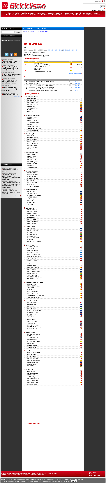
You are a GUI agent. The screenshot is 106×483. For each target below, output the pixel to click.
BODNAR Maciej (32, 173)
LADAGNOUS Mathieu (33, 215)
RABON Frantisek (32, 292)
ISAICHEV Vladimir (32, 252)
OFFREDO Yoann (32, 217)
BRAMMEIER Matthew (33, 286)
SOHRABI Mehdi (32, 275)
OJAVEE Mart (31, 203)
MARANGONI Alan (32, 178)
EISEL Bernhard (32, 340)
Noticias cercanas (28, 13)
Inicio (9, 13)
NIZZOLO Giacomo (32, 358)
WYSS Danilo (31, 149)
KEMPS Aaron (31, 201)
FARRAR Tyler (38, 66)
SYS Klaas (30, 165)
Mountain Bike (57, 15)
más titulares (16, 196)
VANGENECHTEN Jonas (34, 277)
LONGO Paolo (31, 176)
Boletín (96, 13)
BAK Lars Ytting (31, 265)
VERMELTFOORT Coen (34, 128)
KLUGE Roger (31, 106)
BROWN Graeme (32, 117)
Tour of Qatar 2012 (42, 32)
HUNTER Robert (32, 236)
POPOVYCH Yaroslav (33, 360)
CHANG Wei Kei (32, 321)
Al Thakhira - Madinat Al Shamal (45, 87)
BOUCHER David (32, 210)
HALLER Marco (31, 249)
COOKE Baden (31, 304)
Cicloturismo (45, 15)
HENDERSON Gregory (33, 271)
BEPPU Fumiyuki (32, 302)
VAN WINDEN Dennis (33, 126)
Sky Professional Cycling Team (42, 71)
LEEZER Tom (31, 119)
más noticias (17, 96)
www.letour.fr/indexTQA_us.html (40, 56)
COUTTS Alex (31, 323)
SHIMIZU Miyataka (32, 162)
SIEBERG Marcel (32, 273)
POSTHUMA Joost (32, 362)
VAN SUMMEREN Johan (34, 242)
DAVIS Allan (30, 306)
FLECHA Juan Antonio (40, 70)
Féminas (24, 15)
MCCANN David (32, 329)
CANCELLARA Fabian (33, 352)
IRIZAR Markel (31, 356)
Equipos (59, 13)
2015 (76, 50)
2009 (53, 50)
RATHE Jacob (31, 240)
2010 (56, 50)
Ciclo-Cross (34, 15)
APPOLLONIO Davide (33, 334)
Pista (17, 15)
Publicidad (78, 474)
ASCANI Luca (31, 371)
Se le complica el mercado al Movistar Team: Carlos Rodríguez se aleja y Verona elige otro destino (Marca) (11, 185)
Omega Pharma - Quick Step (42, 65)
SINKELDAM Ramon (33, 108)
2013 (68, 50)
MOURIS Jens (31, 314)
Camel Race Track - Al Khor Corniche (46, 89)
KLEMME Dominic (32, 104)
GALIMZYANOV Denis (33, 247)
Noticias (16, 13)
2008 (49, 50)
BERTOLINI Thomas (33, 375)
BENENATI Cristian (32, 373)
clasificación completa (75, 73)
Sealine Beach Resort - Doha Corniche (47, 91)
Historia (97, 15)
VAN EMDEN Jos (32, 124)
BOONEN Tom (38, 63)
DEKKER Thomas (32, 230)
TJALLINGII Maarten (33, 123)
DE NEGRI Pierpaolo (33, 379)
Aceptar (74, 481)
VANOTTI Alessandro (33, 186)
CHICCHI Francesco (33, 288)
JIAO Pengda (31, 199)
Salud (75, 15)
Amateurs (9, 15)
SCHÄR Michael (32, 147)
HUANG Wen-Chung (33, 325)
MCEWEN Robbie (32, 312)
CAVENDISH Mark (32, 338)
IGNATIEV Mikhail (32, 251)
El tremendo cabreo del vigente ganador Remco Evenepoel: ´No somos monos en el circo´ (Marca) (11, 177)
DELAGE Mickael (32, 212)
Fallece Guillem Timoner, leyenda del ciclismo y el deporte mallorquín (11, 192)
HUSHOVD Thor (32, 139)
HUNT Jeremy (31, 343)
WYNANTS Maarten (33, 130)
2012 (64, 50)
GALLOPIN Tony (32, 354)
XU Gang (30, 204)
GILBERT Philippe (32, 137)
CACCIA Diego (31, 377)
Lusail (37, 83)
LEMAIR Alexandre (32, 158)
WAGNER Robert (32, 366)
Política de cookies (94, 475)
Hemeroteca (41, 13)
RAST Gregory (31, 364)
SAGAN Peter (31, 184)
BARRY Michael (32, 336)
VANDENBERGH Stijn (33, 297)
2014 (72, 50)
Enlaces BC (87, 13)
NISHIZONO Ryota (32, 160)
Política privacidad (94, 474)
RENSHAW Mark (32, 121)
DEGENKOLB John (32, 102)
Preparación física (85, 15)
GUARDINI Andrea (32, 381)
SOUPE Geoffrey (32, 223)
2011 (60, 50)
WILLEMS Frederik (32, 279)
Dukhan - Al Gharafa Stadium (44, 85)
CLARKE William (32, 193)
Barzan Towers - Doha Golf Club (45, 82)
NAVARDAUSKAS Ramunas (35, 238)
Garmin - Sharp (38, 68)
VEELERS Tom (31, 112)
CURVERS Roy (31, 98)
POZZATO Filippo (32, 384)
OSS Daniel (30, 180)
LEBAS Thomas (31, 156)
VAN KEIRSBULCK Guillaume (36, 295)
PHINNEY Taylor (32, 145)
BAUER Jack (31, 228)
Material (78, 13)
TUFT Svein (30, 316)
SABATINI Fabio (32, 182)
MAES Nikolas (31, 290)
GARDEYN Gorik (32, 197)
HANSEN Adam (31, 269)
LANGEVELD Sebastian (34, 310)
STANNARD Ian (31, 347)
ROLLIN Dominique (32, 221)
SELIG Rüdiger (31, 258)
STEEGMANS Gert (32, 293)
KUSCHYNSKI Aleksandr (34, 256)
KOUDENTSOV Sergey (34, 327)
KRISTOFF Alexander (33, 254)
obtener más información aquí (61, 481)
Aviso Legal (92, 472)
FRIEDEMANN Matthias (34, 195)
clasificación (78, 81)
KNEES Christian (32, 345)
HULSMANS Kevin (32, 382)
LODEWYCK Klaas (32, 143)
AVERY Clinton (31, 191)
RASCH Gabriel (31, 219)
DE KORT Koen (31, 100)
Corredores (69, 13)
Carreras (51, 13)
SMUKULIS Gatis (32, 260)
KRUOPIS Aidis (31, 308)
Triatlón (67, 15)
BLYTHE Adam (31, 135)
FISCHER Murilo (32, 234)
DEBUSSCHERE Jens (33, 267)
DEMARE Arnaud (32, 213)
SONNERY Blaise (32, 163)
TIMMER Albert (31, 110)
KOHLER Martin (32, 141)
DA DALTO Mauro (32, 174)
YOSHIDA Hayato (32, 167)
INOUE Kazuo (31, 154)
